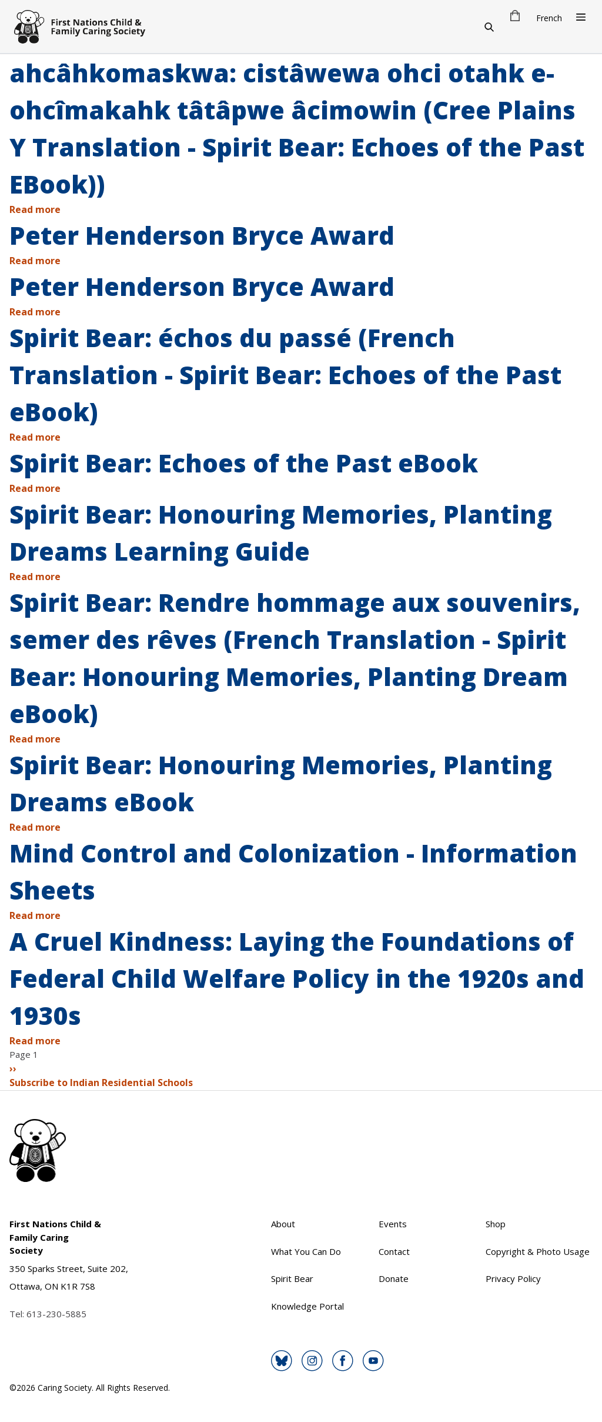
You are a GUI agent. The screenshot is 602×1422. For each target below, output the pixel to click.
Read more (35, 209)
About (283, 1224)
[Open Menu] (581, 17)
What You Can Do (306, 1251)
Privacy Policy (513, 1278)
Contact (394, 1251)
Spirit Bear (292, 1278)
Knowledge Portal (307, 1306)
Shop (496, 1224)
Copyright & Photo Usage (538, 1251)
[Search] (489, 26)
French (549, 18)
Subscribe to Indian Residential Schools (101, 1082)
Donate (394, 1278)
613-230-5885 (56, 1314)
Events (393, 1224)
